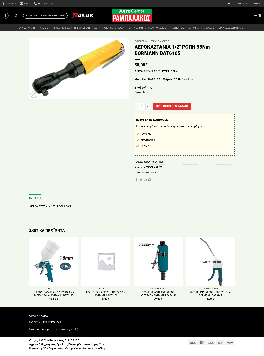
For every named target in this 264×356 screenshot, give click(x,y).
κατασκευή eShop (95, 348)
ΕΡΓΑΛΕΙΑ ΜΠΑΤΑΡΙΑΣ (141, 27)
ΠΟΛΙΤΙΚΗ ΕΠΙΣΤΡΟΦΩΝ (45, 322)
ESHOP (257, 3)
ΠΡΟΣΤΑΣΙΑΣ (208, 27)
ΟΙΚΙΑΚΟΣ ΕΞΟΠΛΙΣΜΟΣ (232, 27)
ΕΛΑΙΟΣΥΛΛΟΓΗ (28, 27)
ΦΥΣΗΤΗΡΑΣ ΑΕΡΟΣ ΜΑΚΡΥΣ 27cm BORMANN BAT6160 (106, 293)
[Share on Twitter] (141, 180)
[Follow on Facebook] (6, 16)
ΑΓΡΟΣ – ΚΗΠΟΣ (62, 27)
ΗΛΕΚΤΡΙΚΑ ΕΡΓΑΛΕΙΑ (114, 27)
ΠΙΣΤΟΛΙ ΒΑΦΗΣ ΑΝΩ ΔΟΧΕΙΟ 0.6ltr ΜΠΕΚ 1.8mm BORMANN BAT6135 (54, 293)
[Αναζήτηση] (16, 15)
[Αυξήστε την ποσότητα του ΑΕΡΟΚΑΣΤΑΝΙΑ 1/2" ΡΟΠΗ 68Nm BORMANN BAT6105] (148, 106)
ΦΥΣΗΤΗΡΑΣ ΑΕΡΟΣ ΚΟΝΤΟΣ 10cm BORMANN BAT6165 (210, 293)
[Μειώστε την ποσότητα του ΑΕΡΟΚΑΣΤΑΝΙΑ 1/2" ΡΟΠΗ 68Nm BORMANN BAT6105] (137, 106)
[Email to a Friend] (145, 180)
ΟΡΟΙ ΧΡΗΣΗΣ (38, 315)
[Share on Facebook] (136, 180)
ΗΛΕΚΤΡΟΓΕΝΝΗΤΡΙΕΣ (87, 27)
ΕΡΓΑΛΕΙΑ (194, 27)
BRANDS (44, 27)
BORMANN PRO (149, 172)
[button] (256, 15)
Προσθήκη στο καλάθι (172, 106)
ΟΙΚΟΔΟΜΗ (163, 27)
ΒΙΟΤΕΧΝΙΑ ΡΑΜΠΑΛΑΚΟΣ (239, 3)
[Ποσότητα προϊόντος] (142, 106)
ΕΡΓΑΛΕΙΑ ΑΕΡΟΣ (159, 41)
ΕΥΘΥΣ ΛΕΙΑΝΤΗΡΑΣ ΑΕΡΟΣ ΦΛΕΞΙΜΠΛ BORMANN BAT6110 (158, 293)
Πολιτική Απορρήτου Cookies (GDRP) (53, 328)
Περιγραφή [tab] (34, 197)
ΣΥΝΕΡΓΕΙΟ (179, 27)
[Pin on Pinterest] (149, 180)
